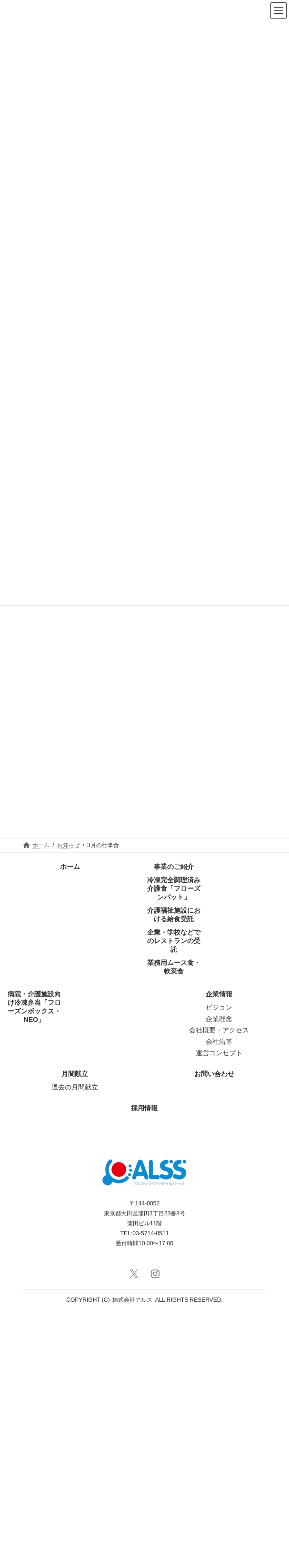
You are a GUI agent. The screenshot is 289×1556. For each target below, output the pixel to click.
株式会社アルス (132, 1541)
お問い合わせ (214, 1315)
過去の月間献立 (74, 1328)
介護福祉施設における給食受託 (173, 1156)
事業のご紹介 (174, 1108)
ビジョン (219, 1248)
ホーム (70, 1108)
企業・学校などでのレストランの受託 (173, 1182)
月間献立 (74, 1315)
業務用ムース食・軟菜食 (173, 1208)
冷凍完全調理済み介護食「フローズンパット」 (173, 1129)
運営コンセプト (219, 1294)
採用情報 (144, 1349)
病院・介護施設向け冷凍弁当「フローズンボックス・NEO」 (34, 1248)
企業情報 (219, 1235)
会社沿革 (219, 1283)
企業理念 (219, 1260)
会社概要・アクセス (219, 1271)
